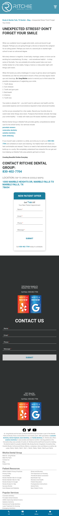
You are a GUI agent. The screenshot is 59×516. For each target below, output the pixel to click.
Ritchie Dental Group (12, 453)
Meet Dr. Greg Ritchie (8, 455)
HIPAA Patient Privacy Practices (12, 471)
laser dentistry (24, 438)
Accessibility (6, 475)
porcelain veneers (8, 127)
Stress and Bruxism (37, 471)
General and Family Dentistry (11, 504)
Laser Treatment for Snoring (11, 506)
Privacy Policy (6, 473)
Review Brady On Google (10, 482)
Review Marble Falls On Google (11, 478)
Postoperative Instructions (39, 484)
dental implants (14, 438)
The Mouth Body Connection (39, 475)
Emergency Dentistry (8, 508)
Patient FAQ (6, 464)
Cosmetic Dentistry (8, 496)
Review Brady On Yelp (9, 484)
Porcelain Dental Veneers (10, 498)
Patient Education (36, 482)
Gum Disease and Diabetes (10, 488)
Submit (29, 238)
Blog (28, 20)
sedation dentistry (8, 133)
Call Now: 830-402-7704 (29, 292)
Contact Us (5, 460)
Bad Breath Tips (36, 478)
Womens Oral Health (37, 480)
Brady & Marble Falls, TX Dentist (14, 20)
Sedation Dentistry (8, 502)
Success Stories (7, 486)
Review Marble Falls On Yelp (11, 480)
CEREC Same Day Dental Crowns (12, 500)
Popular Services (10, 493)
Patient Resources (11, 469)
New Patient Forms (37, 488)
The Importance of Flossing (39, 473)
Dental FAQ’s (35, 486)
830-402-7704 (12, 171)
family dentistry (37, 438)
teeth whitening (8, 136)
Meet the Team (7, 458)
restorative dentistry (9, 130)
